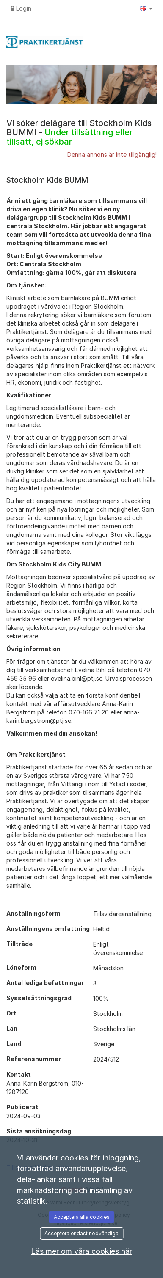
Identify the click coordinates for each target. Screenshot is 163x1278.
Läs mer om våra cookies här (81, 1251)
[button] (146, 8)
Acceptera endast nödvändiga (81, 1233)
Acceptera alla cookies (82, 1217)
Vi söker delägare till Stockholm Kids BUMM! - (79, 132)
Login (21, 8)
